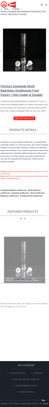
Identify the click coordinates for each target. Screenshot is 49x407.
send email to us (24, 118)
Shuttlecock (38, 373)
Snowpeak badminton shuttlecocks (13, 190)
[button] (42, 5)
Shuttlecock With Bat (18, 373)
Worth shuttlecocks (37, 193)
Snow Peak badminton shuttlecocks (27, 379)
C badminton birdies (26, 392)
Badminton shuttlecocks (9, 196)
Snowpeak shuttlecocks (20, 193)
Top (43, 400)
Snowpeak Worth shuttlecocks (31, 196)
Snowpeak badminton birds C (27, 385)
